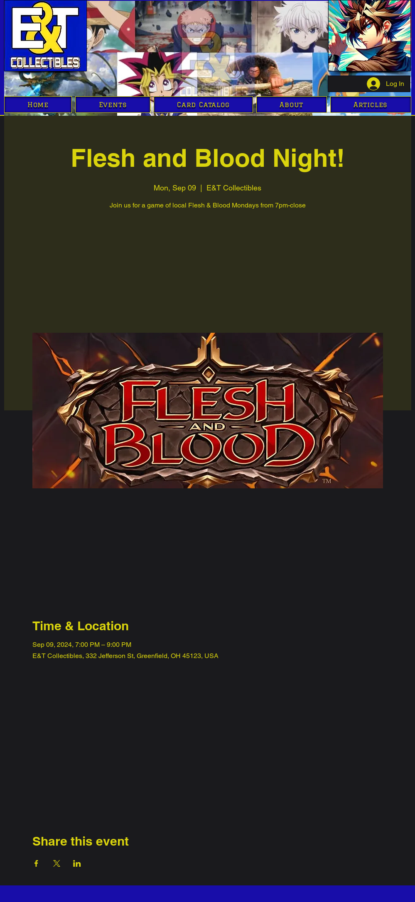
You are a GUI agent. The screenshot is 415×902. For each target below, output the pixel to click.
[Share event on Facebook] (36, 863)
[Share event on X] (57, 863)
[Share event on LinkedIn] (77, 863)
